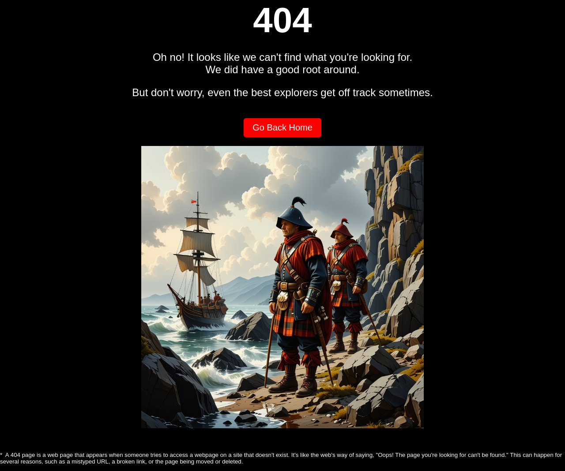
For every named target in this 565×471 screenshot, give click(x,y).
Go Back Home (282, 127)
